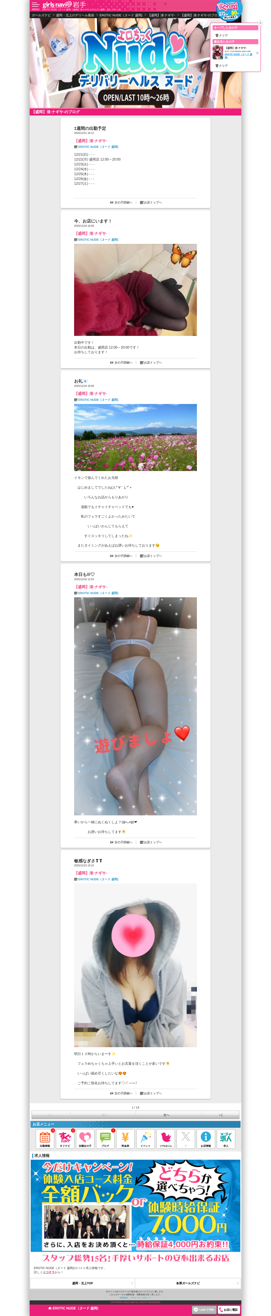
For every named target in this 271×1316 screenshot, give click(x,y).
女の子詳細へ (123, 202)
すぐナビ (65, 1138)
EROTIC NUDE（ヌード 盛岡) (98, 146)
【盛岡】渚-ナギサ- (90, 141)
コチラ (50, 1272)
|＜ (51, 1115)
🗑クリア (221, 35)
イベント (146, 1138)
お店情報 (206, 1138)
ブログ (105, 1138)
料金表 (125, 1138)
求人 (226, 1138)
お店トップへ (153, 202)
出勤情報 (45, 1138)
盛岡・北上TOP (82, 1283)
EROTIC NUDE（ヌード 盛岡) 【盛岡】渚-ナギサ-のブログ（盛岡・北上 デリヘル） (82, 9)
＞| (220, 1115)
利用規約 (124, 1298)
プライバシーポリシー (140, 1298)
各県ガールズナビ (188, 1283)
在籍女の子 (85, 1138)
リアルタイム (166, 1138)
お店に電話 (231, 1309)
